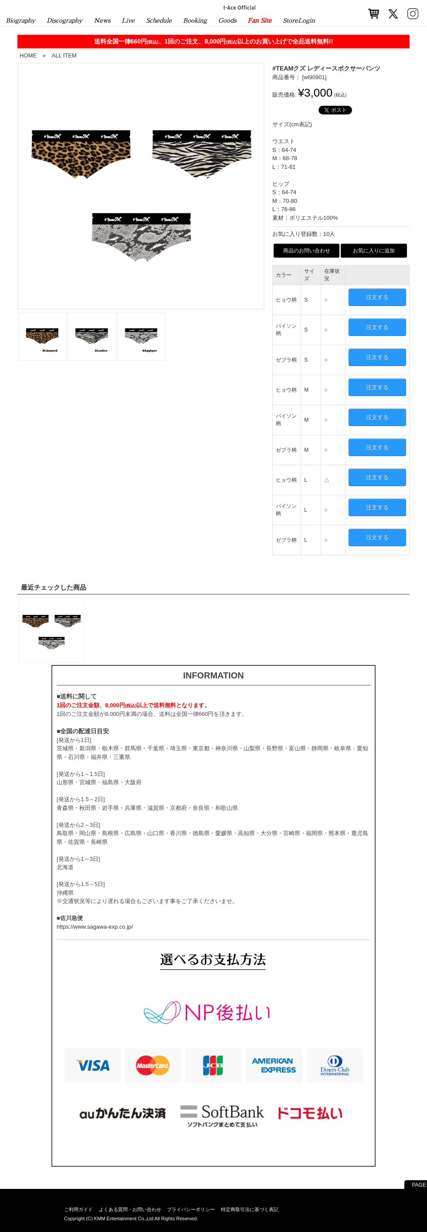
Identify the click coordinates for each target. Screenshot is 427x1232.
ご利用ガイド (78, 1209)
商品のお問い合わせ (306, 251)
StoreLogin (299, 20)
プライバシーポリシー (191, 1209)
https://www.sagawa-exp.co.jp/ (95, 926)
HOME (28, 55)
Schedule (159, 20)
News (102, 20)
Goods (227, 20)
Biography (20, 20)
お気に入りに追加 (374, 251)
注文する (377, 297)
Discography (64, 20)
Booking (195, 20)
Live (128, 20)
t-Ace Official (240, 7)
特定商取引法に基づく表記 (249, 1209)
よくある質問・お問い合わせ (130, 1209)
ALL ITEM (63, 55)
